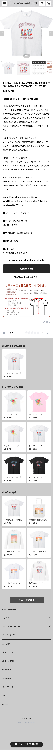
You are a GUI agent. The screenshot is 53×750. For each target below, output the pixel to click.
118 (3, 695)
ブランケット (7, 652)
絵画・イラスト (8, 661)
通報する (46, 322)
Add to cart (26, 268)
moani (5, 704)
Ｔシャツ (5, 618)
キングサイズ (8, 687)
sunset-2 (6, 678)
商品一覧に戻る (26, 600)
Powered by (27, 723)
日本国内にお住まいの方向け (26, 277)
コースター (7, 644)
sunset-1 (6, 669)
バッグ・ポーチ (8, 635)
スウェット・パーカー (11, 626)
